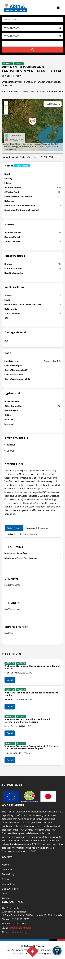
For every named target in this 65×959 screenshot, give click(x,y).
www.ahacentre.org (17, 932)
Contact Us (8, 883)
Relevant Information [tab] (37, 528)
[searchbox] (4, 43)
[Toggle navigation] (58, 7)
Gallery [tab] (11, 534)
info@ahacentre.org (20, 927)
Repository (8, 874)
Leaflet (5, 144)
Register (6, 898)
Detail (9, 679)
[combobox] (32, 44)
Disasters (7, 869)
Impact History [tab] (28, 534)
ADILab (6, 879)
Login (5, 893)
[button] (6, 112)
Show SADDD (21, 165)
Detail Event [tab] (14, 528)
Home (5, 864)
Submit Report (10, 888)
